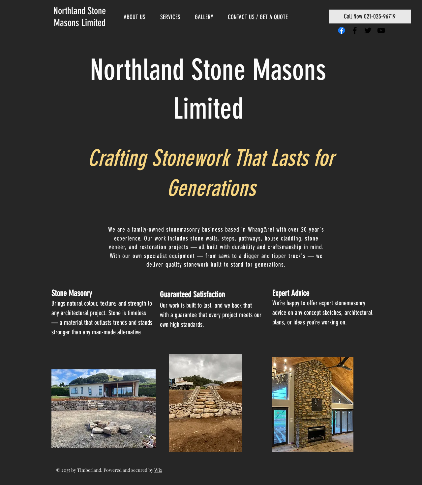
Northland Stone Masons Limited (79, 17)
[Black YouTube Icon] (381, 30)
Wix (158, 470)
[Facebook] (341, 30)
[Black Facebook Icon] (354, 30)
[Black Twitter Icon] (368, 30)
